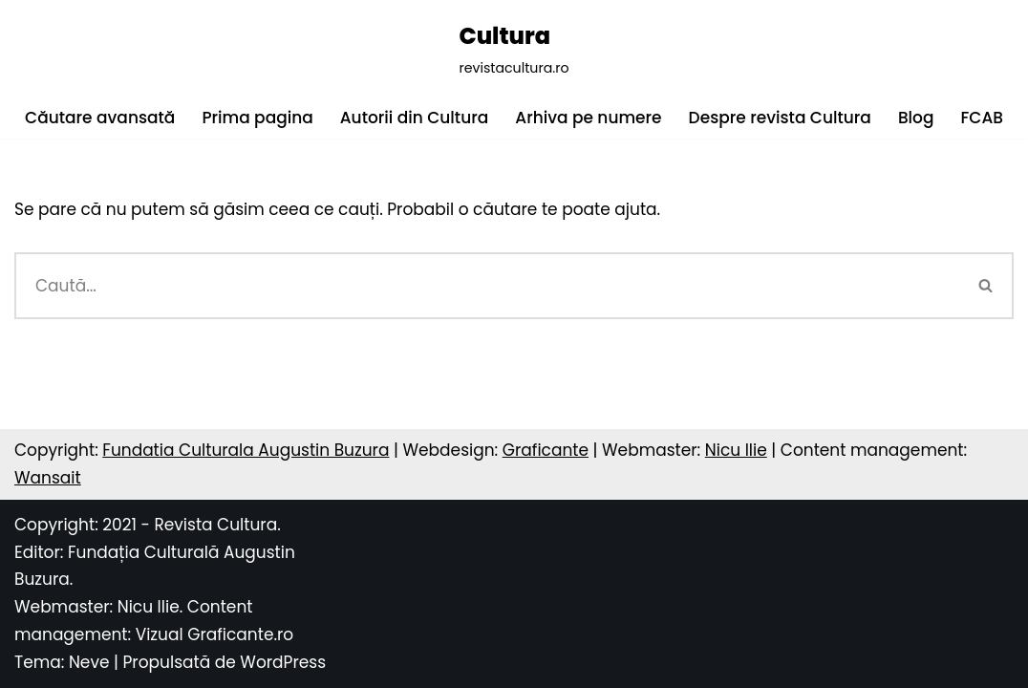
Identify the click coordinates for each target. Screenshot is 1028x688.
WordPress (283, 662)
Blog (916, 117)
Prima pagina (257, 117)
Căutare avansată (100, 117)
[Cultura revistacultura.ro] (513, 48)
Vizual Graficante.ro (215, 634)
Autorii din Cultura (414, 117)
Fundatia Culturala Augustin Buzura (245, 450)
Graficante (546, 450)
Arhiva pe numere (588, 117)
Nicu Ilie (736, 450)
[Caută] (486, 285)
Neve (89, 662)
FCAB (981, 117)
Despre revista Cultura (780, 117)
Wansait (47, 477)
